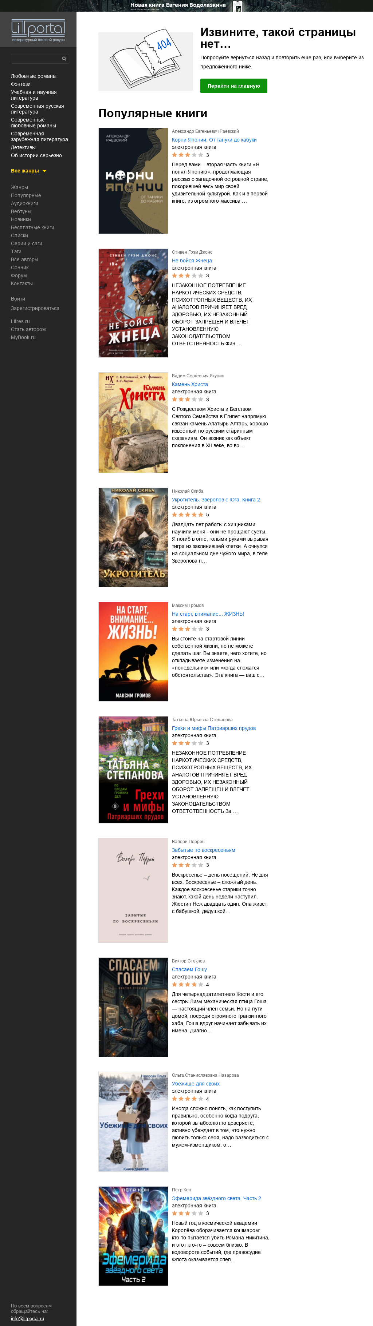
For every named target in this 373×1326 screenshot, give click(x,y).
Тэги (16, 251)
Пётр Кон (181, 1189)
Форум (19, 275)
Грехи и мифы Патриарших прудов (214, 728)
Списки (19, 235)
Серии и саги (26, 243)
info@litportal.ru (27, 1318)
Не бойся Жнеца (192, 260)
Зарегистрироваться (35, 308)
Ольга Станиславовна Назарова (205, 1075)
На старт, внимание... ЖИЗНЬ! (208, 614)
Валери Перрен (188, 841)
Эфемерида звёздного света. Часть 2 (216, 1198)
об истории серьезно (36, 155)
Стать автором (28, 329)
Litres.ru (20, 321)
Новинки (21, 219)
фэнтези (21, 84)
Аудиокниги (24, 203)
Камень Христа (190, 384)
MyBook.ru (23, 337)
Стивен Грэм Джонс (192, 252)
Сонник (19, 267)
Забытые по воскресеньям (203, 850)
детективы (23, 147)
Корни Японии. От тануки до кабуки (214, 140)
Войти (18, 299)
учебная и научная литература (34, 95)
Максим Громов (188, 605)
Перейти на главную (234, 86)
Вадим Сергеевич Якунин (198, 375)
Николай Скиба (188, 491)
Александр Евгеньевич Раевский (205, 131)
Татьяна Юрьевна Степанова (202, 719)
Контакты (22, 283)
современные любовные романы (33, 122)
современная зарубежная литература (39, 136)
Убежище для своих (196, 1084)
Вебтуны (21, 211)
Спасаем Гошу (189, 969)
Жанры (19, 187)
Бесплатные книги (32, 227)
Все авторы (24, 259)
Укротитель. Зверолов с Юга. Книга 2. (217, 500)
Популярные (26, 195)
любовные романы (33, 76)
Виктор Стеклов (188, 961)
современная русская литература (37, 109)
